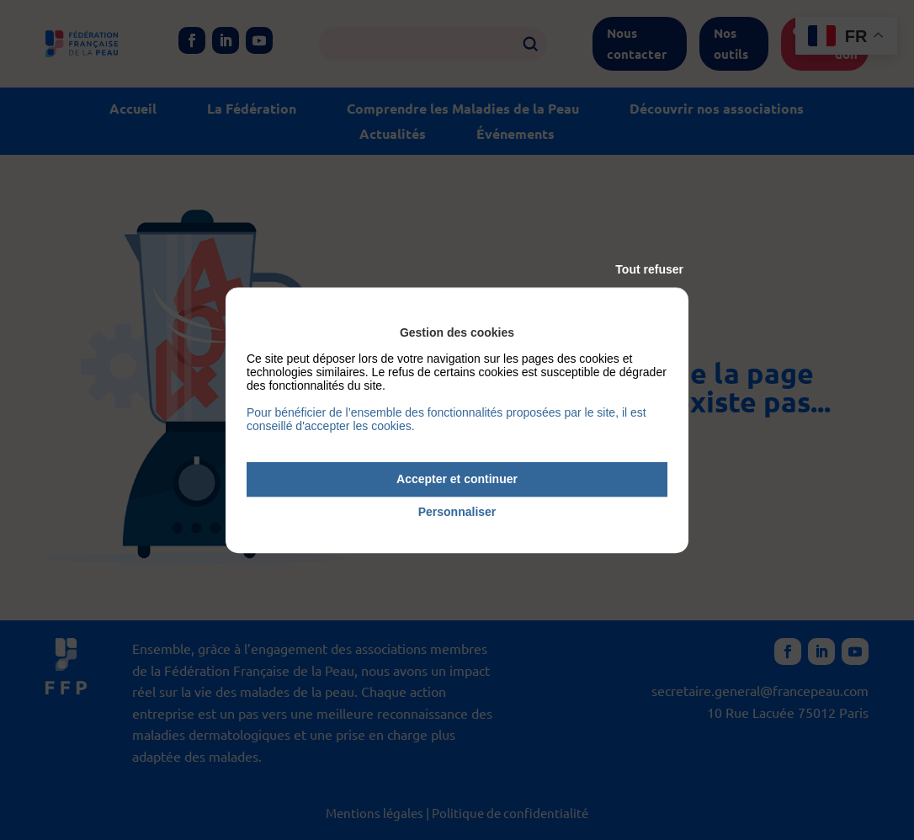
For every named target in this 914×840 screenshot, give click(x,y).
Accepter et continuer (457, 479)
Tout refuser (649, 269)
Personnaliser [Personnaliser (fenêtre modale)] (457, 511)
